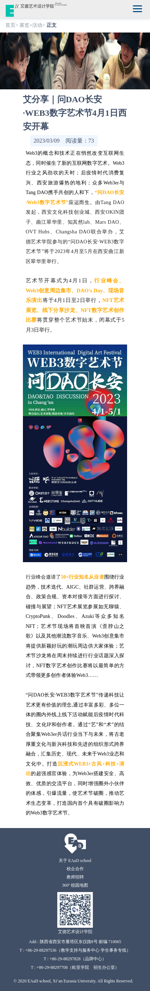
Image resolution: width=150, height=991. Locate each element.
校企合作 (75, 868)
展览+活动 (30, 25)
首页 (10, 25)
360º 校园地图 (75, 885)
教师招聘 (75, 876)
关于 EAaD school (75, 860)
